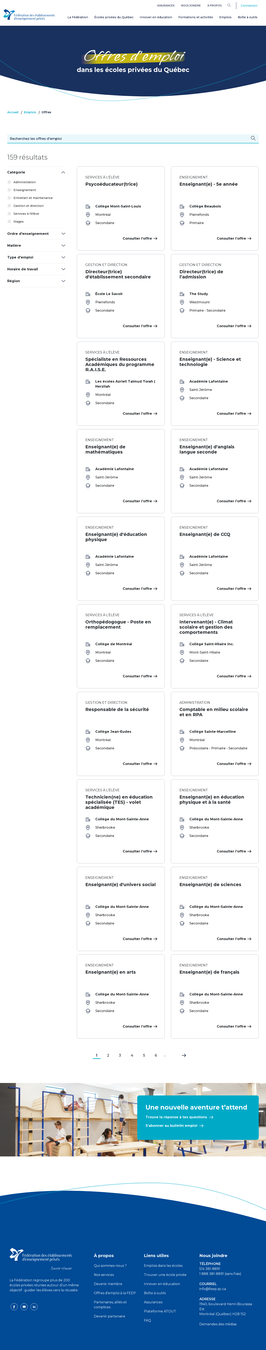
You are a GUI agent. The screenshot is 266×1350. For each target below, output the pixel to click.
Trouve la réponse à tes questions (176, 1100)
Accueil (12, 112)
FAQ (147, 1304)
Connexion (249, 5)
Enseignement (24, 190)
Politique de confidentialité (133, 1343)
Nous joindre (191, 5)
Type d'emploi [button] (20, 257)
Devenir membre (108, 1267)
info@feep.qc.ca (212, 1272)
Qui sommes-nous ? (110, 1249)
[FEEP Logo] (29, 15)
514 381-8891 (209, 1252)
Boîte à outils (247, 17)
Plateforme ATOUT (160, 1295)
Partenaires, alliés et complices (110, 1288)
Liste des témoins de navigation (178, 1343)
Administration (24, 182)
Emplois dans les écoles (163, 1249)
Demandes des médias (218, 1308)
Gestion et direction (28, 206)
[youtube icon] (24, 1290)
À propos (214, 5)
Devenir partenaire (109, 1300)
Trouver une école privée (165, 1258)
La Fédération (77, 17)
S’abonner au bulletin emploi (171, 1109)
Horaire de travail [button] (22, 269)
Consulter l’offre (139, 238)
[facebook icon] (15, 1290)
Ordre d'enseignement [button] (28, 234)
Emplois (225, 17)
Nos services (104, 1258)
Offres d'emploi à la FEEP (115, 1276)
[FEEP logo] (41, 1242)
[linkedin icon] (34, 1290)
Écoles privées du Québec (114, 17)
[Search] (232, 5)
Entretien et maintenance (33, 198)
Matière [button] (14, 246)
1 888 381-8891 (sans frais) (220, 1257)
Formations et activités (195, 17)
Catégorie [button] (16, 172)
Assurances (165, 5)
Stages (18, 221)
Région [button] (13, 281)
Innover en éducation (156, 17)
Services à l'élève (26, 214)
